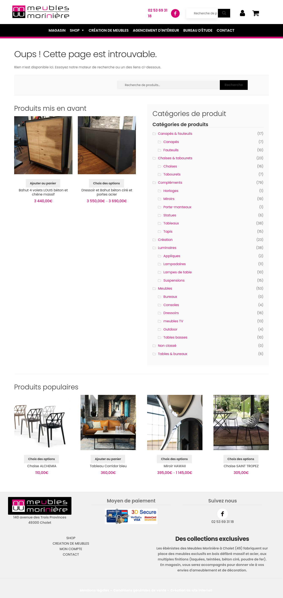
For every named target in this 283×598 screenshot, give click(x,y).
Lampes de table (177, 272)
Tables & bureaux (172, 353)
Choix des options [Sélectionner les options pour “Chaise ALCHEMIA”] (41, 459)
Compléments (170, 182)
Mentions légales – (96, 590)
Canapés (171, 141)
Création (165, 239)
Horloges (170, 190)
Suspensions (174, 280)
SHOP (70, 538)
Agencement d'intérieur (156, 30)
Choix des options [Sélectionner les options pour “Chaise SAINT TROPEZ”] (240, 459)
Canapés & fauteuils (175, 133)
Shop (74, 30)
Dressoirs (171, 312)
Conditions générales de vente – (141, 590)
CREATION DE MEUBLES (71, 543)
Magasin (57, 30)
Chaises (170, 166)
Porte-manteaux (177, 207)
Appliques (171, 256)
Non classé (167, 345)
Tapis (167, 231)
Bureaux (170, 296)
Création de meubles (109, 30)
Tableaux (171, 223)
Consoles (171, 304)
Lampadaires (174, 264)
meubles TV (173, 321)
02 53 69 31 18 (222, 521)
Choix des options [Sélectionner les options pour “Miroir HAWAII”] (174, 459)
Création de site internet (191, 590)
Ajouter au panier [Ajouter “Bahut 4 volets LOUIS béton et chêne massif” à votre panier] (43, 183)
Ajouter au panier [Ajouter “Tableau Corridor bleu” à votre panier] (108, 459)
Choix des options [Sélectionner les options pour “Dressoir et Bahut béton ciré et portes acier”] (106, 183)
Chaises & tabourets (175, 158)
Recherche (233, 84)
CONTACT (71, 554)
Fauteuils (170, 150)
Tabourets (171, 174)
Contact (225, 30)
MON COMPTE (71, 549)
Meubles (165, 288)
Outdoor (170, 329)
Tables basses (175, 337)
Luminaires (167, 247)
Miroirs (168, 198)
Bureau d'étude (197, 30)
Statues (169, 215)
